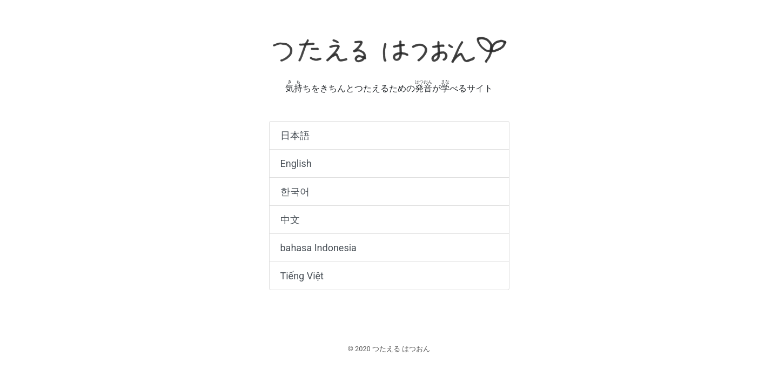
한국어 (295, 191)
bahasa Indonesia (318, 247)
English (296, 163)
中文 (290, 219)
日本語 (295, 135)
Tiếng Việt (302, 275)
